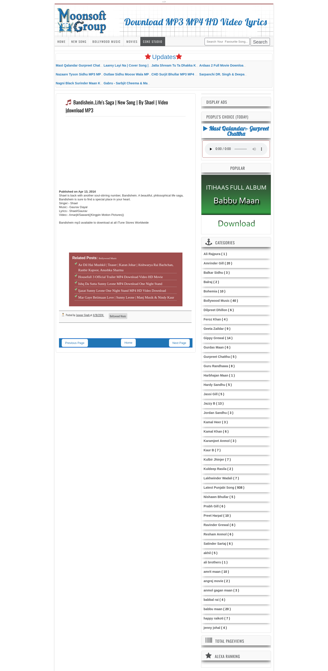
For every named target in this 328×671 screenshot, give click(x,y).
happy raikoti (213, 618)
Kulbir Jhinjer (214, 459)
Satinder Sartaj (215, 543)
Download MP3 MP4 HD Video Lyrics (195, 22)
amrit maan (212, 571)
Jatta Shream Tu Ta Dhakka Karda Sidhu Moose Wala (191, 65)
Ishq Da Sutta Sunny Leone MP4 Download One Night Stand (120, 284)
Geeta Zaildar (214, 328)
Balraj (208, 282)
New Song (79, 41)
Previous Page (75, 343)
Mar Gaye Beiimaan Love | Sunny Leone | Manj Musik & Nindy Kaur (126, 297)
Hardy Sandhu (214, 385)
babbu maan (213, 609)
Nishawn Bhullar (216, 497)
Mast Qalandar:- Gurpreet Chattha (236, 131)
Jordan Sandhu (215, 413)
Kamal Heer (212, 422)
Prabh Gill (211, 506)
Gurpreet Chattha (217, 357)
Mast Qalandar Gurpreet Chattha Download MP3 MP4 (96, 65)
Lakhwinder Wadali (218, 478)
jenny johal (212, 628)
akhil (207, 553)
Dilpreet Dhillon (215, 310)
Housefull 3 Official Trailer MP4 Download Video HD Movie (120, 277)
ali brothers (212, 562)
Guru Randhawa (216, 366)
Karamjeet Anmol (217, 441)
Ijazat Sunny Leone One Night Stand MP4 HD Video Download (122, 290)
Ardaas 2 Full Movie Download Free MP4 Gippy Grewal (240, 65)
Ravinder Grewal (216, 525)
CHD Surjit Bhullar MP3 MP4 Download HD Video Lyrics (193, 74)
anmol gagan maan (218, 590)
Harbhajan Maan (216, 375)
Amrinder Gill (214, 263)
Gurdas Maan (214, 347)
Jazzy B (209, 403)
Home (61, 41)
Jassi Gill (211, 394)
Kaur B (209, 450)
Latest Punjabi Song (219, 487)
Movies (132, 41)
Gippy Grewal (214, 338)
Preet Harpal (213, 515)
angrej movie (213, 581)
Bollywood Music (106, 41)
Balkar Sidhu (213, 272)
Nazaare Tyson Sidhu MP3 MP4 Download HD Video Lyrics (100, 74)
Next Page (179, 343)
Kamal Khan (213, 431)
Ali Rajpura (212, 254)
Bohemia (210, 291)
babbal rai (211, 599)
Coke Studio (152, 41)
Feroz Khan (212, 319)
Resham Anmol (215, 534)
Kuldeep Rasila (215, 469)
